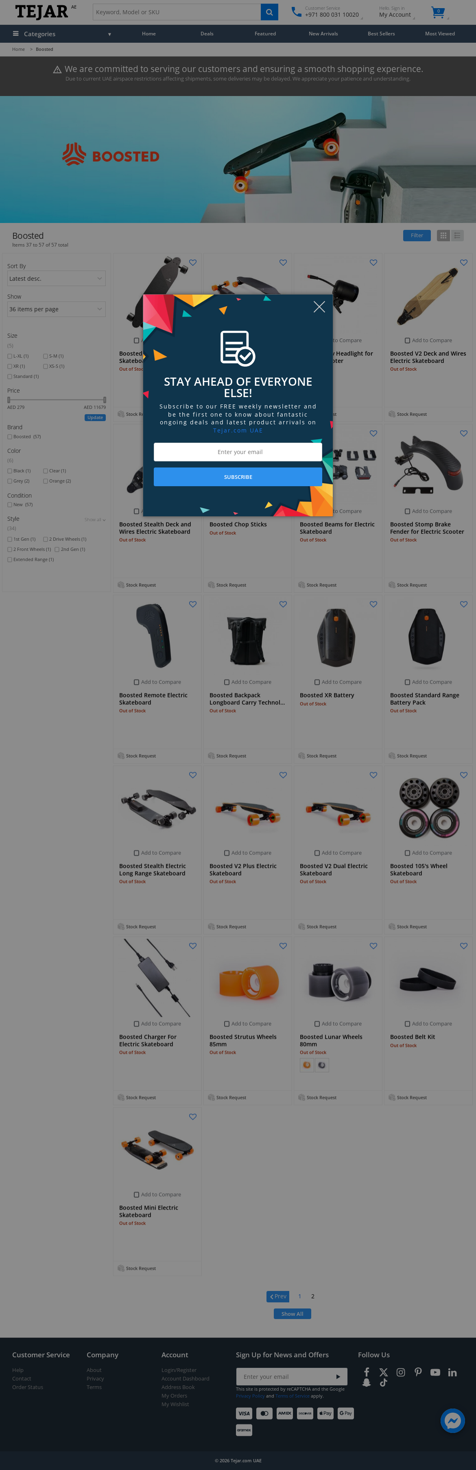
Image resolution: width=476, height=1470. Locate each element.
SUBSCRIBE (238, 477)
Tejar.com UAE (238, 430)
